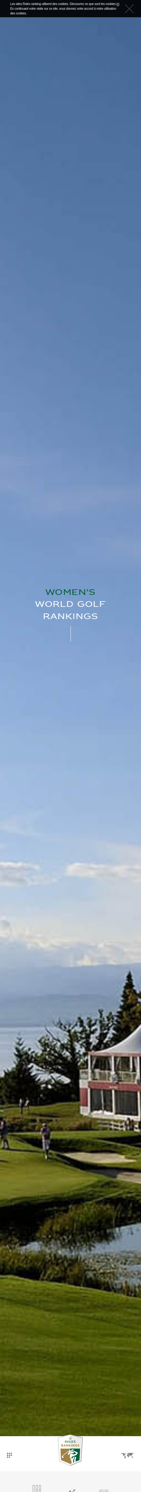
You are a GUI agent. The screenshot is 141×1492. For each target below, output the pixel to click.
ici (118, 4)
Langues (128, 1456)
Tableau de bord (9, 1455)
